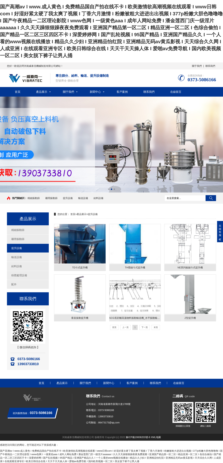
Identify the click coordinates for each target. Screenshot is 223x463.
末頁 (156, 327)
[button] (108, 189)
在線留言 (175, 91)
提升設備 (68, 198)
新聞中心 (95, 91)
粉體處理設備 (19, 275)
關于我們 (197, 66)
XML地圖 (156, 437)
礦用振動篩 (51, 198)
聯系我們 (210, 66)
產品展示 (41, 91)
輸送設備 (83, 198)
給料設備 (98, 198)
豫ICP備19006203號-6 (138, 437)
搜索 (211, 198)
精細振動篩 (34, 198)
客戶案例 (122, 91)
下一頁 (144, 327)
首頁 (17, 91)
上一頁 (125, 327)
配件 (14, 284)
